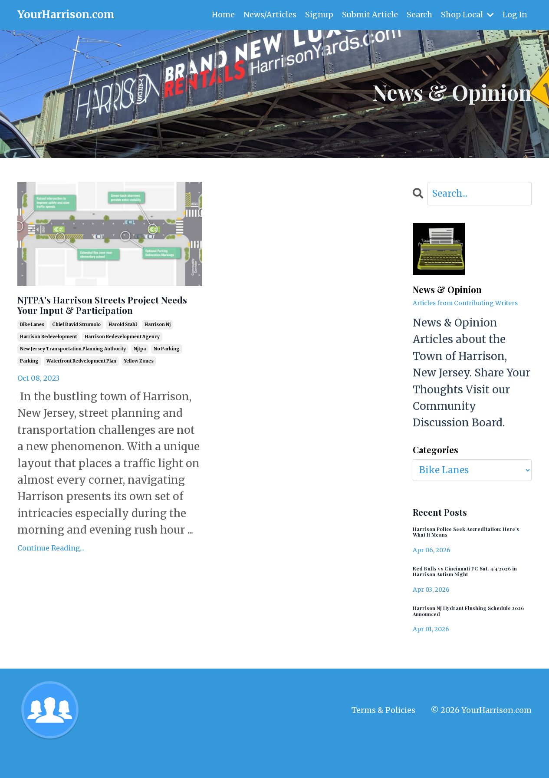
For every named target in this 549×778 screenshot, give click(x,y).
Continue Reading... (50, 574)
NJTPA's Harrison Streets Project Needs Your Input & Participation (99, 318)
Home (221, 15)
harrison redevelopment (48, 363)
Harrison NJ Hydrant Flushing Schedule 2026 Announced (463, 634)
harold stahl (122, 350)
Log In (514, 15)
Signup (318, 15)
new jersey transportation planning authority (73, 375)
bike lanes (32, 350)
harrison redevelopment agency (122, 363)
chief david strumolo (76, 350)
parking (29, 387)
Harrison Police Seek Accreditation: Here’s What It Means (461, 541)
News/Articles (268, 15)
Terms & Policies (383, 736)
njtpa (140, 375)
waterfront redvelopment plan (81, 387)
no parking (167, 375)
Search (419, 15)
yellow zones (139, 387)
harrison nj (158, 350)
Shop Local (467, 15)
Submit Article (369, 15)
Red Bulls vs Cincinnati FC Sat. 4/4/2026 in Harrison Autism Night (470, 589)
